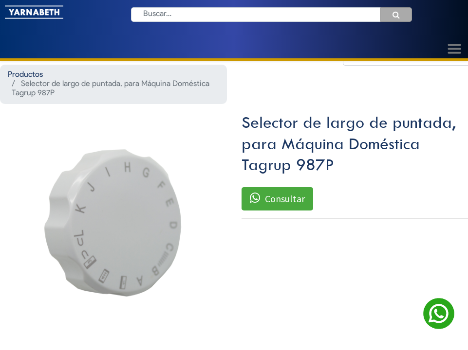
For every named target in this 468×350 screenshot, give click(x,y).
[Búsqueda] (396, 14)
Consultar (277, 198)
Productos (25, 75)
